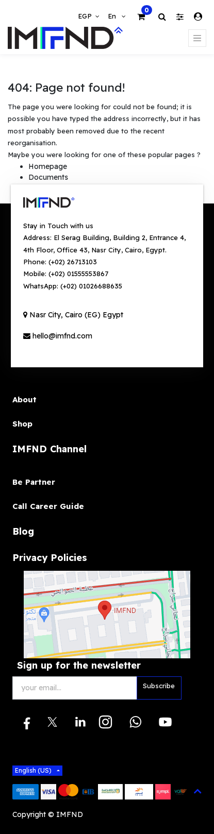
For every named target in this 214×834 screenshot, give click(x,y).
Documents (48, 177)
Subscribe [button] (159, 686)
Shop (22, 424)
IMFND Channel (49, 449)
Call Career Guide (48, 506)
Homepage (47, 166)
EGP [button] (86, 16)
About (24, 399)
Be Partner (33, 482)
